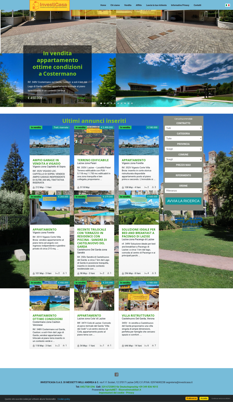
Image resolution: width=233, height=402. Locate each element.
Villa (138, 315)
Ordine (183, 185)
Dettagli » (82, 98)
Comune (183, 154)
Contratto (183, 123)
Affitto (139, 5)
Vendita (127, 5)
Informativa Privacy (180, 5)
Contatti (197, 5)
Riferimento (183, 175)
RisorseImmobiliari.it (130, 389)
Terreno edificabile (93, 160)
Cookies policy (64, 398)
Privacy (130, 392)
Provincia (183, 144)
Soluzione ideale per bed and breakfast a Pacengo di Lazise (138, 232)
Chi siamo (115, 5)
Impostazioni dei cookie (111, 392)
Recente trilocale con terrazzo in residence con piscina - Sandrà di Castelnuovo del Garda (92, 238)
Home (103, 5)
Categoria (183, 133)
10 (132, 103)
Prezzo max (183, 165)
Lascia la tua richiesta (156, 5)
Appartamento (134, 160)
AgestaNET (111, 389)
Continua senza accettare (220, 398)
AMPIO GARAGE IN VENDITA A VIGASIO (46, 161)
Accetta (204, 398)
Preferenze (191, 398)
